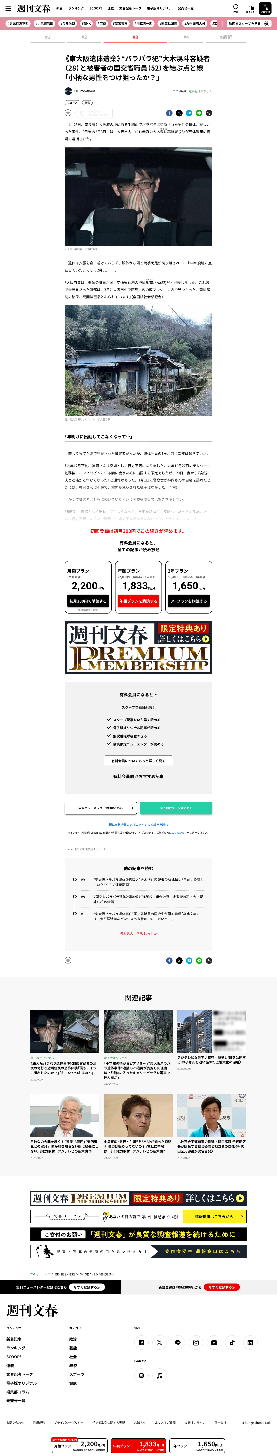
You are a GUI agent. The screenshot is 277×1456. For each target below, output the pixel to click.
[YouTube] (214, 1342)
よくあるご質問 (165, 1422)
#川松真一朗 (143, 23)
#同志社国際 (168, 23)
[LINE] (178, 1342)
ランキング (76, 8)
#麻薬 (102, 23)
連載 (110, 8)
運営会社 (220, 1422)
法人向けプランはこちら (176, 808)
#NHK (86, 23)
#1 (47, 37)
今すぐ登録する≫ (86, 1287)
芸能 (73, 1348)
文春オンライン (195, 1422)
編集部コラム (17, 1392)
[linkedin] (250, 1342)
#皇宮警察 (120, 23)
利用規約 (39, 1422)
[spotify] (141, 1375)
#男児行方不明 (18, 23)
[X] (159, 1342)
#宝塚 (216, 23)
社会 (87, 102)
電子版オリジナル (159, 8)
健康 (73, 1383)
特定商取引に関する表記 (108, 1422)
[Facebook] (141, 1342)
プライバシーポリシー (69, 1422)
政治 (73, 1339)
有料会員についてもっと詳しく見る (138, 760)
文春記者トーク (130, 8)
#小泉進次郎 (44, 23)
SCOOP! (96, 8)
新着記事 (14, 1339)
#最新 (226, 37)
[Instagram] (196, 1342)
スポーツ (76, 1374)
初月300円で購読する (88, 601)
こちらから (178, 832)
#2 (84, 37)
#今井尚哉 (67, 23)
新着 (59, 8)
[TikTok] (232, 1342)
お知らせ (140, 1422)
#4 (186, 37)
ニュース (72, 102)
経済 (73, 1365)
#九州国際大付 (194, 23)
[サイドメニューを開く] (8, 8)
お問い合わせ (15, 1422)
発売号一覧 (186, 8)
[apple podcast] (159, 1375)
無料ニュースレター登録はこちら (101, 808)
